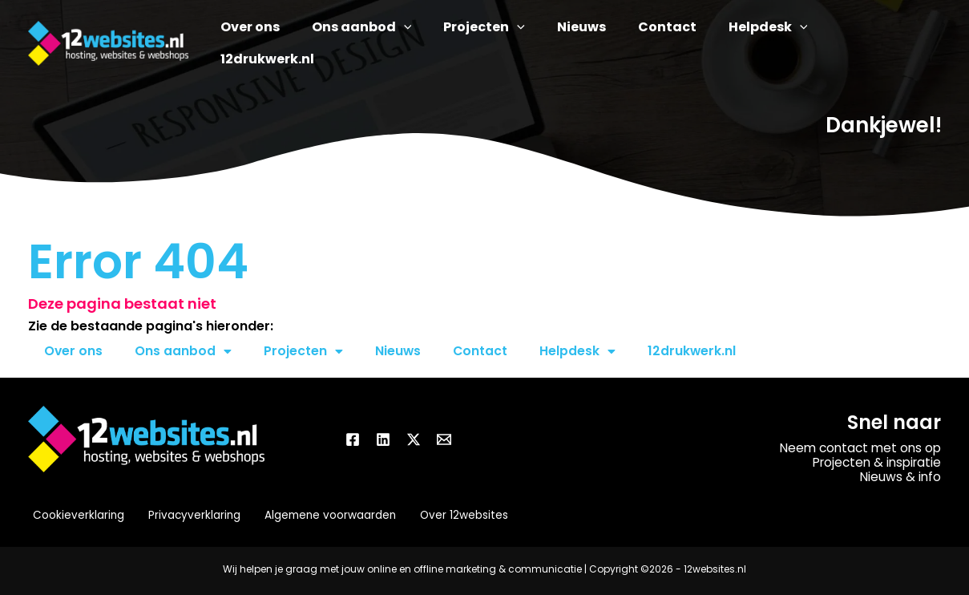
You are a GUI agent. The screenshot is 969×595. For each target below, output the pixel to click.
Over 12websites (453, 515)
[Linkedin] (383, 439)
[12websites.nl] (108, 42)
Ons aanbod (183, 351)
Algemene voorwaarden (321, 515)
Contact (482, 351)
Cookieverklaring (74, 515)
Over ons (73, 351)
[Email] (444, 439)
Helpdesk (580, 351)
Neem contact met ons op (857, 448)
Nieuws (399, 351)
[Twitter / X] (413, 439)
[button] (440, 43)
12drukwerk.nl (694, 351)
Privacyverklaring (187, 515)
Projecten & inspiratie (873, 462)
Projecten (304, 351)
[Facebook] (352, 439)
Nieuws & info (899, 477)
